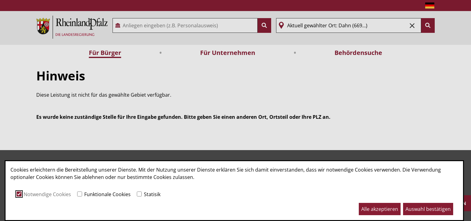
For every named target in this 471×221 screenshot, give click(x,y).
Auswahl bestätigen (428, 209)
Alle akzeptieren (379, 209)
